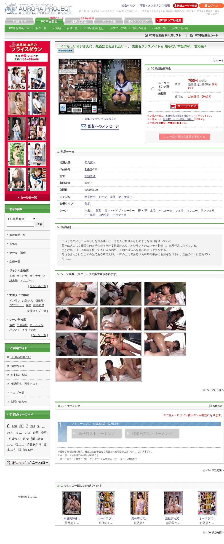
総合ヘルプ (128, 5)
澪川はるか (25, 449)
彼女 (26, 439)
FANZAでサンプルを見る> (100, 119)
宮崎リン (15, 439)
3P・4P (142, 210)
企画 (36, 432)
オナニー (192, 210)
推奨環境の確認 (173, 115)
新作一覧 (40, 28)
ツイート (218, 60)
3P (21, 426)
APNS (88, 169)
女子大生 (35, 276)
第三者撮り (125, 197)
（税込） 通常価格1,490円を (202, 84)
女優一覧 (72, 28)
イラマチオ (119, 215)
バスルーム (165, 210)
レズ (27, 432)
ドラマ (103, 197)
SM (32, 426)
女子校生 (90, 197)
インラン (14, 300)
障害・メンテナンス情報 (155, 5)
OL (44, 276)
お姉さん (27, 300)
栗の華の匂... (139, 518)
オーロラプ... (106, 518)
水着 (153, 210)
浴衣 (12, 325)
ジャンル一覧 (38, 286)
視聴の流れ (139, 28)
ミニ (19, 432)
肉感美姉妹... (72, 518)
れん (10, 432)
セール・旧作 (17, 252)
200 (14, 426)
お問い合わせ (180, 28)
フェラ (179, 210)
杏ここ (19, 444)
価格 (177, 84)
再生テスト (189, 115)
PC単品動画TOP (19, 28)
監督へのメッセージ (103, 126)
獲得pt (179, 96)
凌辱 (112, 197)
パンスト (14, 329)
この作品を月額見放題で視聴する (184, 136)
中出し (89, 210)
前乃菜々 (90, 162)
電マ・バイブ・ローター (119, 210)
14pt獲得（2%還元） (201, 96)
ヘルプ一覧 (159, 28)
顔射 (98, 210)
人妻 (12, 276)
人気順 (57, 28)
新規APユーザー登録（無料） (178, 119)
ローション (36, 325)
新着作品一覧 (17, 235)
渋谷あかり (34, 444)
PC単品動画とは (94, 28)
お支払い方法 (118, 28)
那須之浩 (90, 176)
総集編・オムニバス (21, 280)
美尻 (87, 203)
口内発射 (104, 215)
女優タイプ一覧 (36, 310)
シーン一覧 (39, 335)
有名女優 (38, 305)
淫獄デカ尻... (173, 518)
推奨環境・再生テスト (24, 383)
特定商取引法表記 (27, 496)
